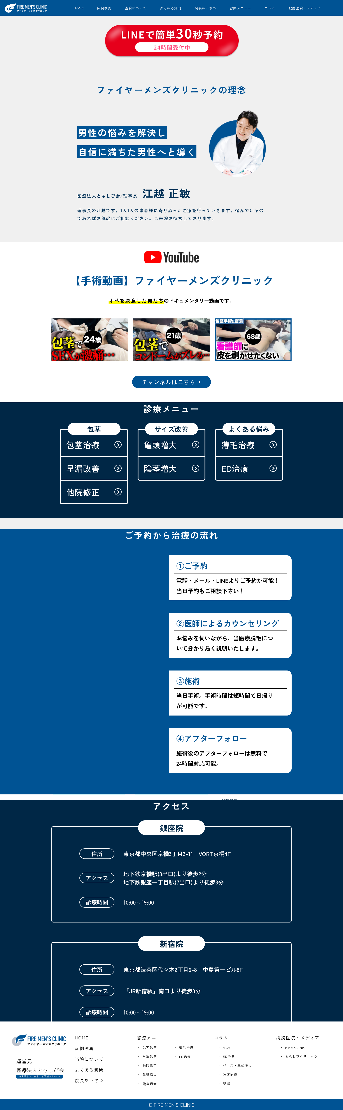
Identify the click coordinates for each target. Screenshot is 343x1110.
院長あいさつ (205, 8)
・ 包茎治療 (147, 1047)
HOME (79, 8)
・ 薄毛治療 (184, 1047)
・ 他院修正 (147, 1065)
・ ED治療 (182, 1056)
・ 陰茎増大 (147, 1083)
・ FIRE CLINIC (293, 1047)
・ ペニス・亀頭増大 (234, 1065)
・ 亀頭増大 (147, 1074)
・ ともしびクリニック (299, 1056)
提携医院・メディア (305, 8)
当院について (136, 8)
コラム (269, 8)
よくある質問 (170, 8)
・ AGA (223, 1047)
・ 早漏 (223, 1083)
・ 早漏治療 (147, 1056)
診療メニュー (240, 8)
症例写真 (104, 8)
